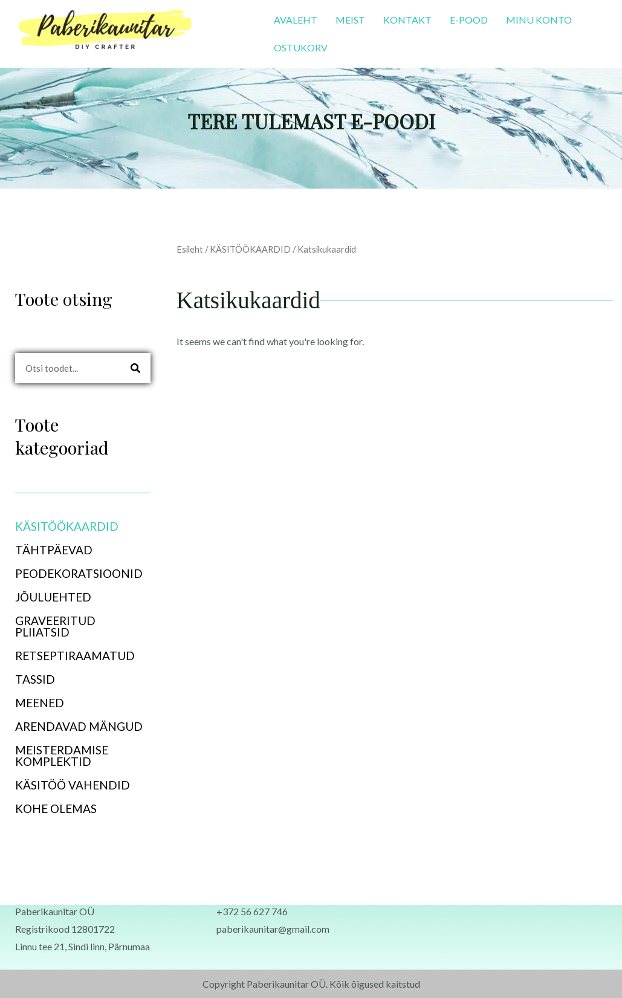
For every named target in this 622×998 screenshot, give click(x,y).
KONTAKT (407, 19)
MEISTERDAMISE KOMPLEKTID (61, 755)
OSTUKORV (301, 47)
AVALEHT (295, 19)
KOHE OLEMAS (56, 808)
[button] (83, 526)
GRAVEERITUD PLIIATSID (55, 626)
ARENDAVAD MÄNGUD (79, 726)
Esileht (190, 249)
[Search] (135, 368)
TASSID (35, 679)
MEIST (350, 19)
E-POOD (469, 19)
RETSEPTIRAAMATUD (75, 656)
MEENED (46, 703)
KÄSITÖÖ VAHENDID (72, 785)
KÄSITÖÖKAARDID (73, 526)
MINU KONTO (539, 19)
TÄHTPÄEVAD (60, 550)
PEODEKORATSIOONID (83, 573)
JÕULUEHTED (53, 597)
